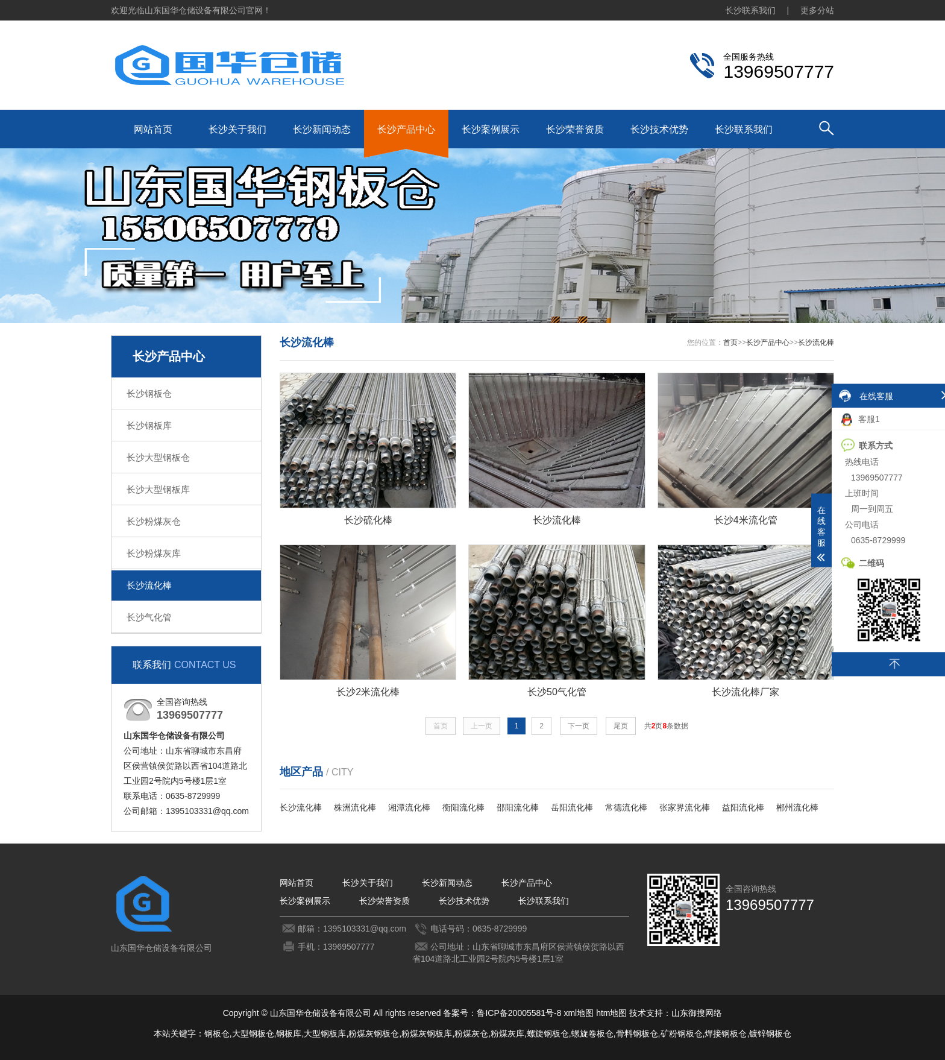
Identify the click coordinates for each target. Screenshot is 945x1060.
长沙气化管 (149, 617)
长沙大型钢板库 (158, 489)
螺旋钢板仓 (548, 1033)
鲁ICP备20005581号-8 (519, 1013)
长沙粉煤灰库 (154, 553)
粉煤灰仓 (471, 1033)
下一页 (578, 726)
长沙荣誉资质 (575, 129)
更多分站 (817, 10)
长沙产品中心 (406, 129)
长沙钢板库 (149, 425)
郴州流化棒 (797, 807)
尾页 (621, 726)
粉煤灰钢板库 (426, 1033)
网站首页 (153, 129)
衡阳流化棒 (463, 807)
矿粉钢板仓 (682, 1033)
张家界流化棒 (684, 807)
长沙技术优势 (659, 129)
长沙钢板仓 (149, 393)
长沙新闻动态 (322, 129)
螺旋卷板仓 (592, 1033)
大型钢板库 (325, 1033)
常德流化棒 (626, 807)
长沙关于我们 (237, 129)
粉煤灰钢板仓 (373, 1033)
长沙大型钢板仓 (158, 457)
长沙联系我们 (750, 10)
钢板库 (288, 1033)
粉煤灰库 (507, 1033)
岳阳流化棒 (572, 807)
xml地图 (579, 1013)
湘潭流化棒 (409, 807)
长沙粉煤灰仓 (154, 521)
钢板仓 (217, 1033)
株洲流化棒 (355, 807)
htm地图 (611, 1013)
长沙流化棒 (149, 585)
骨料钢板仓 (637, 1033)
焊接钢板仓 (726, 1033)
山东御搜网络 (696, 1013)
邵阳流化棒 (518, 807)
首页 (730, 342)
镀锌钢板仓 (770, 1033)
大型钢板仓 (253, 1033)
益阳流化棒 (743, 807)
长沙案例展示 (491, 129)
